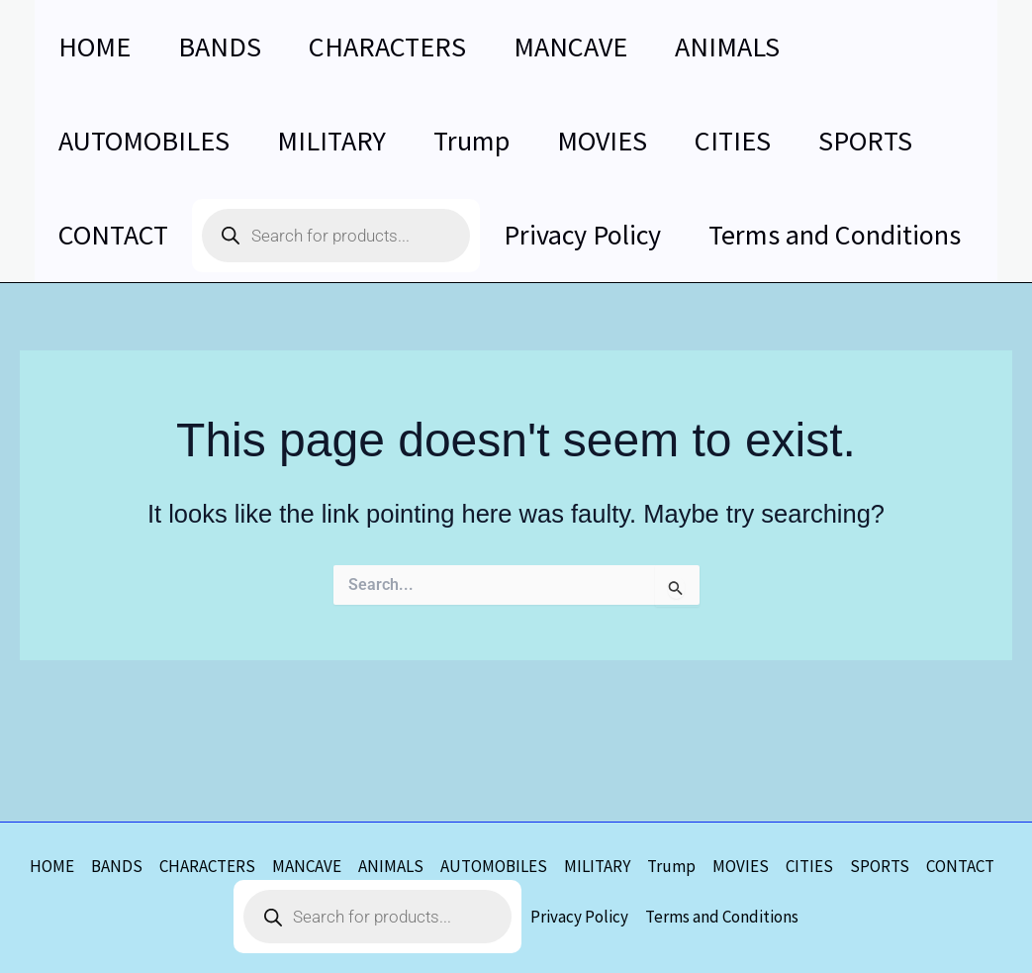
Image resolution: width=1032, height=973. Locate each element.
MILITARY (597, 866)
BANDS (116, 866)
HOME (52, 866)
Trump (671, 866)
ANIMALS (390, 866)
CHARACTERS (207, 866)
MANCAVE (306, 866)
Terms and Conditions (721, 916)
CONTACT (960, 866)
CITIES (809, 866)
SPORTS (879, 866)
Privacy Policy (579, 916)
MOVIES (740, 866)
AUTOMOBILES (493, 866)
